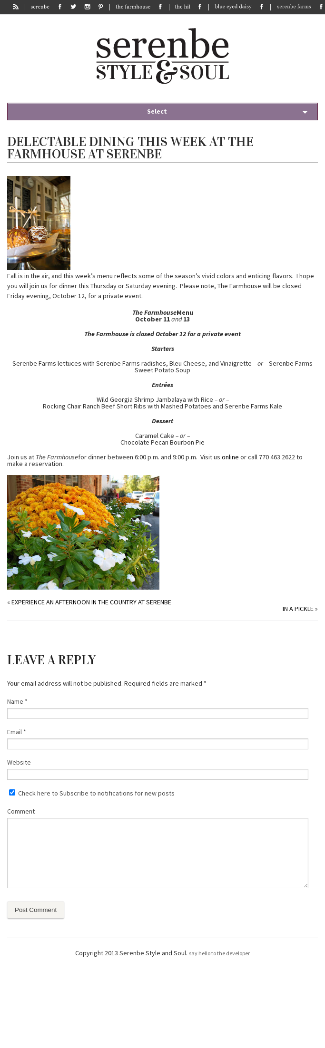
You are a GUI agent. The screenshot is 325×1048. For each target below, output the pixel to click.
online (230, 457)
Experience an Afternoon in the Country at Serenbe (91, 602)
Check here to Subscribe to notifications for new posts (92, 793)
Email (16, 732)
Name (17, 701)
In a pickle (298, 608)
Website (19, 762)
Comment (21, 811)
